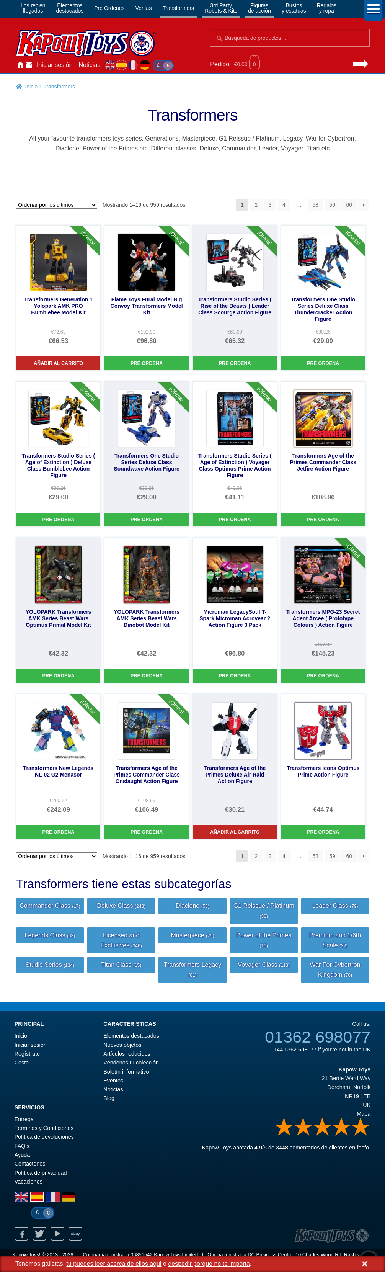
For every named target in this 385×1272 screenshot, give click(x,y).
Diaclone (192, 905)
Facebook (21, 1234)
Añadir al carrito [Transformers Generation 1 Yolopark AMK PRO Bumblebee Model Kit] (58, 363)
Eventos (113, 1080)
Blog (108, 1098)
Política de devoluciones (44, 1137)
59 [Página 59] (332, 205)
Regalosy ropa (326, 8)
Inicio (19, 65)
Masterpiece (192, 935)
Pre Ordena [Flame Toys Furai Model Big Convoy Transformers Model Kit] (147, 363)
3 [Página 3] (270, 205)
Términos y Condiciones (44, 1128)
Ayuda (22, 1155)
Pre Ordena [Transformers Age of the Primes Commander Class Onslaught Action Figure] (147, 832)
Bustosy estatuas (294, 8)
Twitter (39, 1234)
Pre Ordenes (109, 8)
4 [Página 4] (283, 205)
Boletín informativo (126, 1072)
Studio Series (50, 964)
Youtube (57, 1234)
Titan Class (121, 964)
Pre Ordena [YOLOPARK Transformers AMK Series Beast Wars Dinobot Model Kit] (147, 676)
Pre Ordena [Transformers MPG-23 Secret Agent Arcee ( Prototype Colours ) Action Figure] (323, 676)
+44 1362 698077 (295, 1049)
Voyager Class (264, 964)
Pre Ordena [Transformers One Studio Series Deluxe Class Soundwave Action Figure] (147, 519)
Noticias (89, 65)
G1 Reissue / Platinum (263, 910)
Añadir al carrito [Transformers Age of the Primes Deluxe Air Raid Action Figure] (234, 832)
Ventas (143, 8)
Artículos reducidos (126, 1054)
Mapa (363, 1114)
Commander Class (50, 905)
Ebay (75, 1234)
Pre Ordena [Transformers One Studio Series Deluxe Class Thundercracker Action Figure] (323, 363)
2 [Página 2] (256, 205)
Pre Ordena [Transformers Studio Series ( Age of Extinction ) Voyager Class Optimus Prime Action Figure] (235, 519)
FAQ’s (22, 1146)
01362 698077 (317, 1037)
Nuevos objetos (122, 1045)
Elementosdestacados (70, 8)
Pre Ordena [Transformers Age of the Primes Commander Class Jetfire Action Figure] (323, 519)
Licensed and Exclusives (121, 940)
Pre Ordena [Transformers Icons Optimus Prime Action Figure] (323, 832)
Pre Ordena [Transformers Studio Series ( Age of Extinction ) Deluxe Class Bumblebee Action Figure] (58, 519)
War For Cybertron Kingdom (335, 969)
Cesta (22, 1062)
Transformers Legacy (193, 969)
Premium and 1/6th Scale (335, 940)
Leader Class (335, 905)
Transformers (178, 8)
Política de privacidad (41, 1173)
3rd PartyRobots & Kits (221, 8)
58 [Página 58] (315, 205)
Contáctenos (29, 65)
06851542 (142, 1254)
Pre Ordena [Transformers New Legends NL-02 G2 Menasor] (58, 832)
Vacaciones (28, 1182)
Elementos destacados (131, 1036)
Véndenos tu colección (131, 1062)
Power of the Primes (263, 940)
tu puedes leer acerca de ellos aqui (113, 1264)
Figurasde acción (259, 8)
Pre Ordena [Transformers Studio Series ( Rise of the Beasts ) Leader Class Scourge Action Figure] (235, 363)
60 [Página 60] (349, 205)
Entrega (24, 1119)
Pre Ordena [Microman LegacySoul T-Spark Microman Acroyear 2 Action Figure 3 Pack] (235, 676)
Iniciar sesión (54, 65)
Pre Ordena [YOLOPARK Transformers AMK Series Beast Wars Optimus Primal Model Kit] (58, 676)
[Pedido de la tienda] (56, 205)
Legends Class (50, 935)
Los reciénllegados (33, 8)
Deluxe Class (121, 905)
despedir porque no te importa (209, 1264)
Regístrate (27, 1054)
